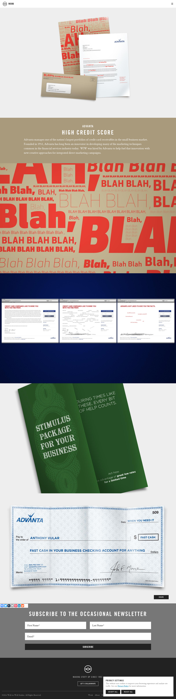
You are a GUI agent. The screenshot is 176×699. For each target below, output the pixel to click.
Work (90, 695)
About (97, 695)
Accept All (113, 692)
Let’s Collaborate (88, 684)
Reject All (128, 692)
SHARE (161, 597)
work (11, 4)
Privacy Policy (123, 686)
